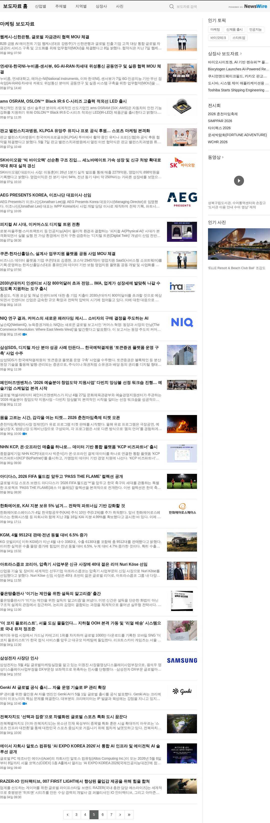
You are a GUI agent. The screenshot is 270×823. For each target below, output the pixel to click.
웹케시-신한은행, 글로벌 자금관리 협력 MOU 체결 (44, 37)
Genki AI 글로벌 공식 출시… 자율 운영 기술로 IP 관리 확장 (53, 687)
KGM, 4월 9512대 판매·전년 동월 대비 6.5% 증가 (44, 535)
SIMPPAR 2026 (220, 121)
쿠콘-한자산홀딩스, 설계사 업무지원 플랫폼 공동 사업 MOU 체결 (58, 254)
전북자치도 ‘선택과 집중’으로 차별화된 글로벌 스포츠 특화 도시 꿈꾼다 (63, 717)
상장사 (101, 6)
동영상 (214, 157)
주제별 (60, 6)
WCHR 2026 (218, 142)
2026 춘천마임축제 (223, 114)
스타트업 (238, 38)
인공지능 (255, 29)
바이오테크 (218, 38)
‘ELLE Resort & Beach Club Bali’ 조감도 (237, 268)
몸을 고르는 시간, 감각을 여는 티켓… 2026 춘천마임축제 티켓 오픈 (60, 418)
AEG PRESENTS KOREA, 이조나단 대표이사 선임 (45, 195)
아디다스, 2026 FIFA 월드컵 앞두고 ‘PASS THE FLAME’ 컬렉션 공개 (61, 476)
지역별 (81, 6)
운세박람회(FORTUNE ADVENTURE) (237, 135)
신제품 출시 (234, 29)
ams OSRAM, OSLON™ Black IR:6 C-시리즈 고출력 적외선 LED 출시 (63, 101)
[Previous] (67, 814)
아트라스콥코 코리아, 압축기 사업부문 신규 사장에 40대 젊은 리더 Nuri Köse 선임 (74, 564)
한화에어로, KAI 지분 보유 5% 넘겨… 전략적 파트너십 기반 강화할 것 (62, 506)
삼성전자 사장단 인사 (19, 658)
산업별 (40, 6)
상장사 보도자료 (223, 53)
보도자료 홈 (15, 6)
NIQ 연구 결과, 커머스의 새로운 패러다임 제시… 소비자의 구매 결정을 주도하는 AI (74, 318)
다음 (266, 246)
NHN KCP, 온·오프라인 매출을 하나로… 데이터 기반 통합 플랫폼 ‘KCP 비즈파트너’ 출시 (79, 447)
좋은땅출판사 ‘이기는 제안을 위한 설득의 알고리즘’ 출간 (50, 593)
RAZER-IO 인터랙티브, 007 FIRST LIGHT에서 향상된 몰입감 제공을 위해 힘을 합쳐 (75, 781)
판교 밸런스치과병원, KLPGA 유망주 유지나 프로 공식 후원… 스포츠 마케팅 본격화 (75, 131)
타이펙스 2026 (219, 128)
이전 (212, 246)
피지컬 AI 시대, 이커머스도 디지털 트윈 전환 (40, 224)
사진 (120, 6)
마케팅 (215, 29)
